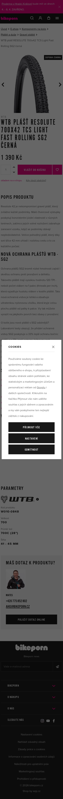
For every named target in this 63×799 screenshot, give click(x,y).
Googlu (41, 387)
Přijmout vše (31, 427)
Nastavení (31, 439)
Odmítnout (31, 450)
